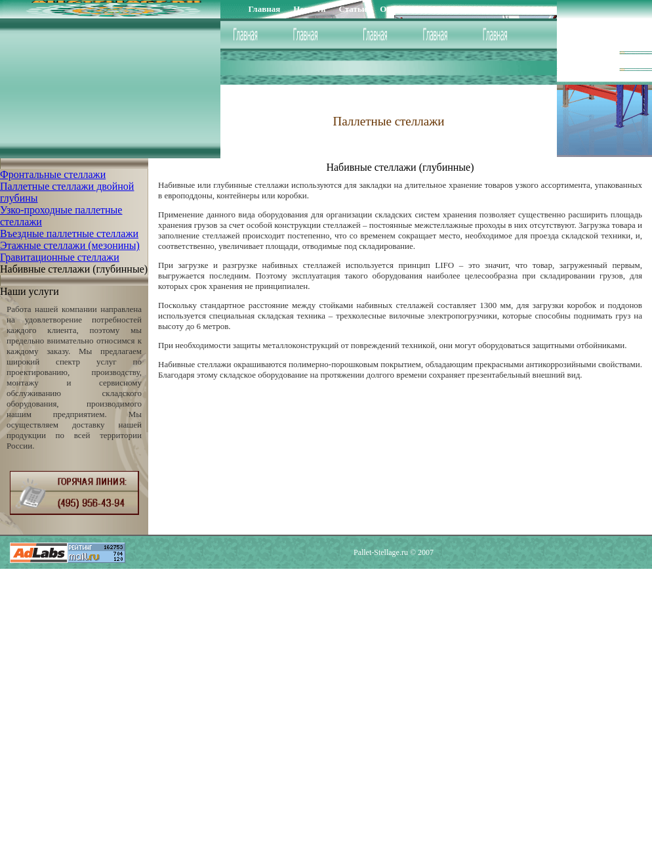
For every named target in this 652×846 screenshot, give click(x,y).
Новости (309, 9)
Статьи (353, 9)
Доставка (459, 9)
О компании (403, 9)
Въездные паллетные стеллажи (69, 233)
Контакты (509, 9)
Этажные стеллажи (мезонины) (70, 245)
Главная (265, 9)
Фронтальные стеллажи (53, 174)
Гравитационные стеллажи (59, 257)
